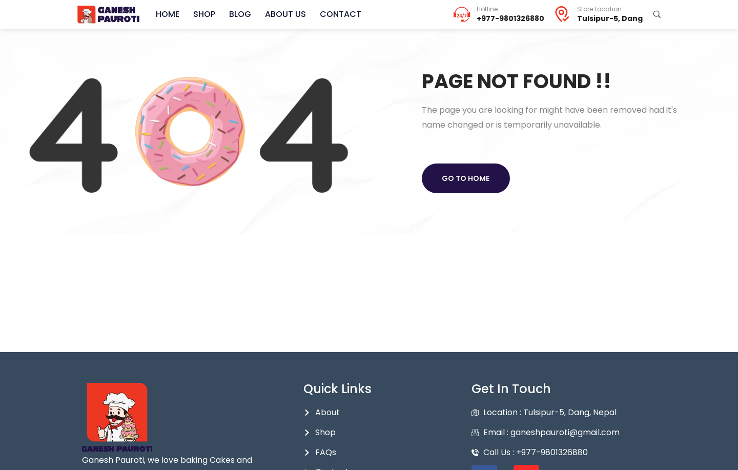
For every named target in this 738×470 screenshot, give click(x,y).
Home (167, 14)
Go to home (466, 178)
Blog (238, 14)
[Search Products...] (657, 14)
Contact (336, 14)
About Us (281, 14)
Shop (203, 14)
